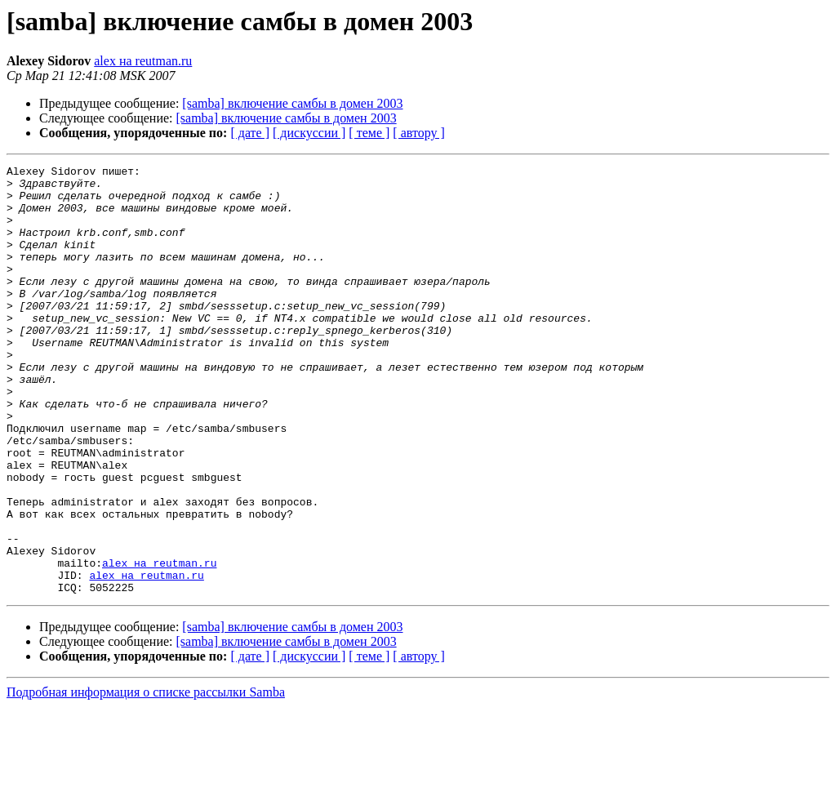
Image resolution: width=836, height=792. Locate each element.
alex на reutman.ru (143, 61)
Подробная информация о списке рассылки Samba (146, 778)
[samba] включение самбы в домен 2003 (292, 103)
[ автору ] (418, 133)
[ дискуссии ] (309, 133)
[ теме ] (369, 133)
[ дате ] (249, 133)
